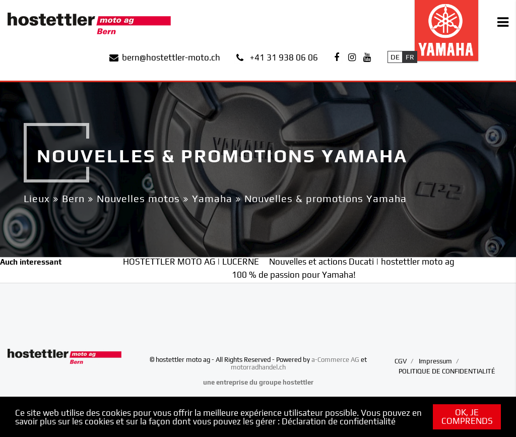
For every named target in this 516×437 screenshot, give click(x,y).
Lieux (37, 198)
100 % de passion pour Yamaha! (294, 275)
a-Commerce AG (335, 359)
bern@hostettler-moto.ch (171, 57)
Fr (410, 57)
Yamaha (212, 198)
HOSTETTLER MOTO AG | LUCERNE (191, 262)
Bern (73, 198)
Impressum (435, 361)
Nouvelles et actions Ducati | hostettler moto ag (362, 262)
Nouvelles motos (138, 198)
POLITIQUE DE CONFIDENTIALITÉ (447, 371)
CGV (401, 361)
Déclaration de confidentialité (339, 421)
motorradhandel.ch (258, 367)
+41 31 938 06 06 (284, 57)
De (395, 57)
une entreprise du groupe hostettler (258, 382)
